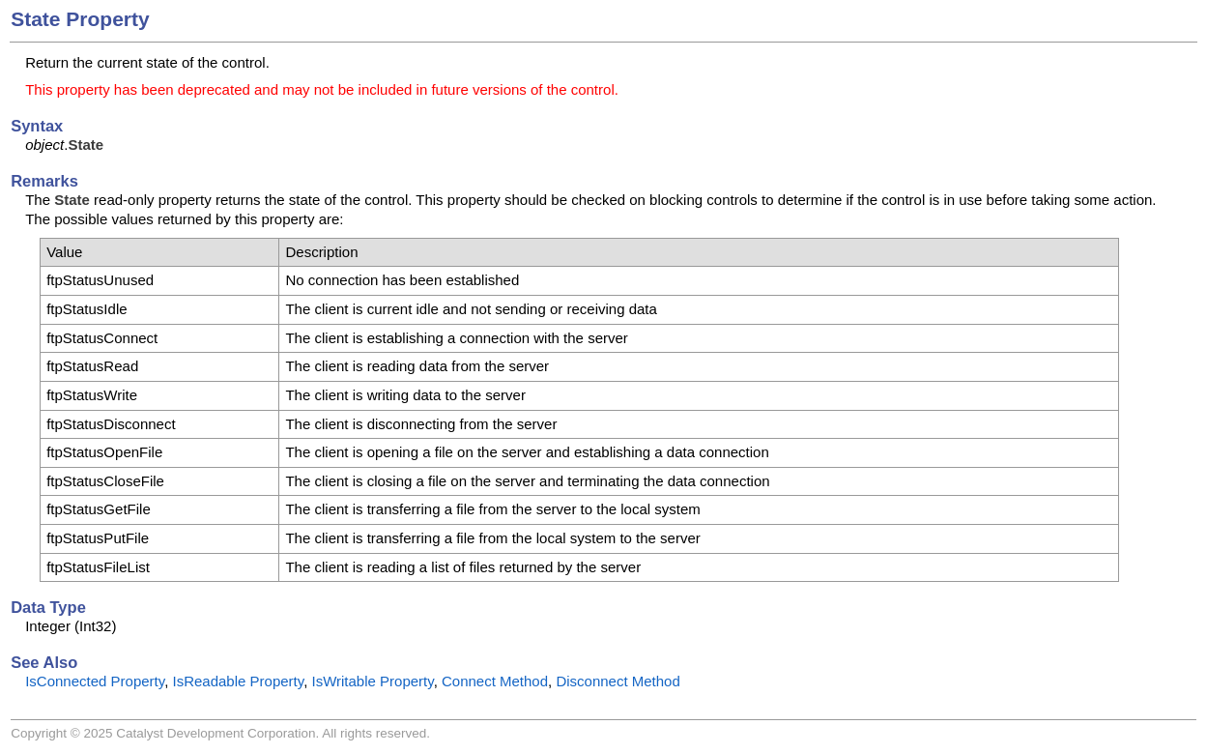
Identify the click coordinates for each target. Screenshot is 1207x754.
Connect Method (495, 681)
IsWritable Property (372, 681)
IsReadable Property (237, 681)
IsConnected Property (94, 681)
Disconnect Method (617, 681)
